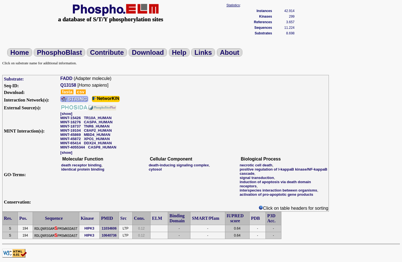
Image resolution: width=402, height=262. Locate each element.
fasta (67, 91)
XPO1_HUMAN (97, 139)
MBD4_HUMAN (97, 135)
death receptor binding (81, 165)
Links (203, 52)
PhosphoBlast (59, 52)
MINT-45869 (70, 135)
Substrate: (14, 79)
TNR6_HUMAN (96, 126)
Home (19, 52)
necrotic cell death (256, 165)
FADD (66, 78)
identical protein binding (82, 169)
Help (179, 52)
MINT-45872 (70, 139)
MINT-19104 (70, 130)
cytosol (155, 169)
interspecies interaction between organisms (278, 190)
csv (81, 91)
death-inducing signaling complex (179, 165)
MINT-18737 (70, 126)
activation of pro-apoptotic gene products (276, 194)
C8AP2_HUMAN (98, 130)
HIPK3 (89, 228)
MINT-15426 (70, 118)
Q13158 (68, 85)
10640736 (109, 235)
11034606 (109, 228)
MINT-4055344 (72, 147)
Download (148, 52)
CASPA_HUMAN (98, 122)
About (229, 52)
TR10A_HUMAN (97, 118)
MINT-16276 (70, 122)
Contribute (107, 52)
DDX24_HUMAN (98, 143)
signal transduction (257, 178)
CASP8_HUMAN (102, 147)
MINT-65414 (70, 143)
